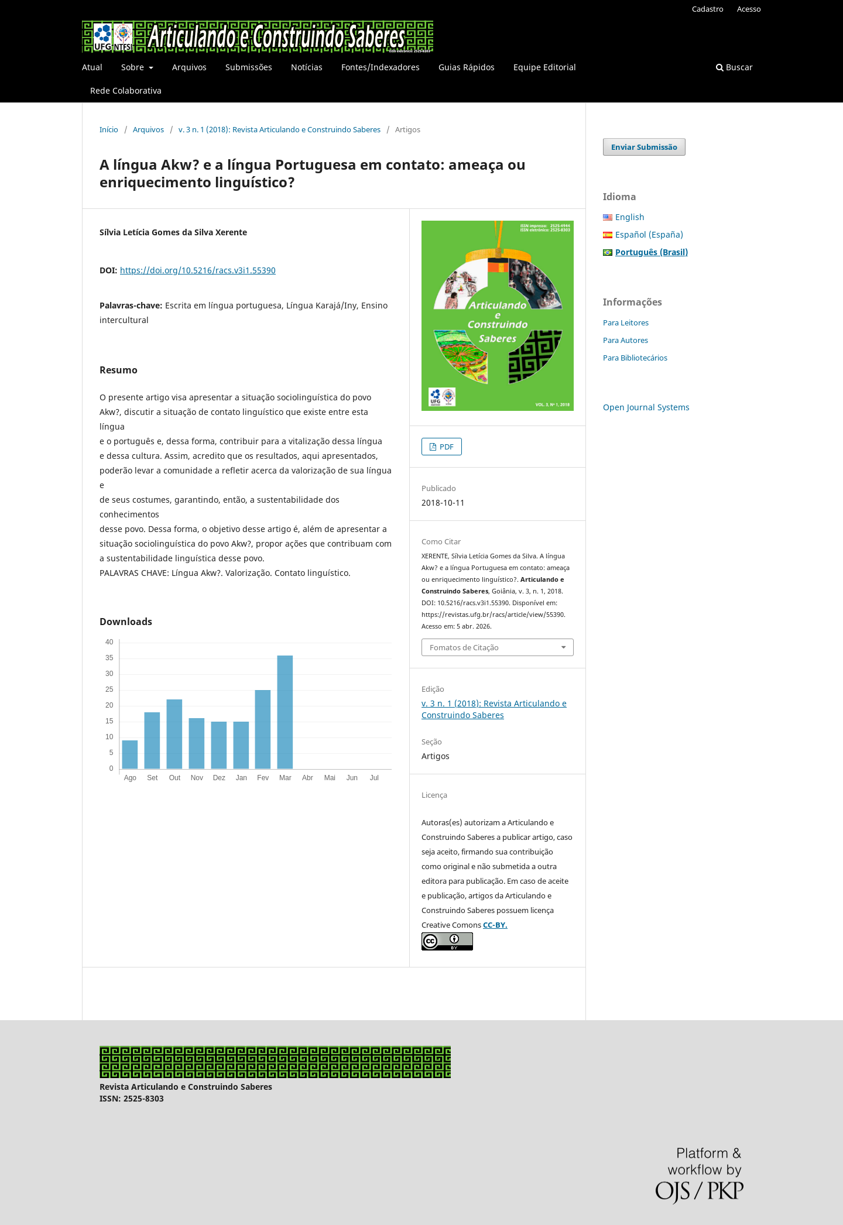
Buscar (734, 67)
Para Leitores (626, 322)
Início (109, 129)
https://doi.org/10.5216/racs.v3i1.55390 (198, 270)
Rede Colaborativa (126, 90)
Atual (92, 67)
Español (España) (649, 234)
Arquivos (189, 67)
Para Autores (625, 340)
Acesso (749, 9)
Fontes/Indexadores (380, 67)
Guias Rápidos (466, 67)
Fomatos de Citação (464, 647)
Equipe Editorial (544, 67)
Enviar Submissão (644, 147)
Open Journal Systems (646, 407)
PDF (446, 446)
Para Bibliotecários (635, 357)
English (630, 216)
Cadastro (708, 9)
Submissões (248, 67)
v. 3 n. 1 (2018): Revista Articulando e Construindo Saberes (280, 129)
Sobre (133, 67)
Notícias (307, 67)
